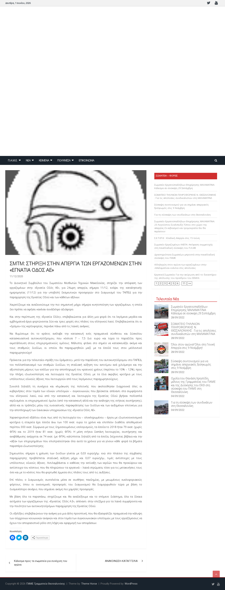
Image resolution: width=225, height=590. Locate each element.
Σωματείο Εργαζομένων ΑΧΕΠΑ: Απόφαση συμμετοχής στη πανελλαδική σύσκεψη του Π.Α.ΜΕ (183, 246)
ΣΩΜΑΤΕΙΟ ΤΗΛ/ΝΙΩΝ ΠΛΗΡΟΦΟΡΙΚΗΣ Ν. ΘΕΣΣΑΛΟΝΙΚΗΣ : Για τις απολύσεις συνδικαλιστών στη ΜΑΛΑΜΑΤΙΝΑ (185, 196)
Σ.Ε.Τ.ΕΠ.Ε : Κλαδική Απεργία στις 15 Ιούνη (177, 238)
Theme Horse (89, 583)
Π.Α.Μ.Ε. (13, 160)
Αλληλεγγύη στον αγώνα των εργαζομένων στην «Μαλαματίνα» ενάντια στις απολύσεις (180, 266)
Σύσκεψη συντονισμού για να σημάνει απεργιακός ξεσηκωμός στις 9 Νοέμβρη (181, 206)
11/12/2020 (16, 276)
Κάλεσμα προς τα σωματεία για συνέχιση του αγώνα (40, 562)
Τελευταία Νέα (167, 299)
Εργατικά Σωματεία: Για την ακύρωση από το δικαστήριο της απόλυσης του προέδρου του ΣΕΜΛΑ (185, 276)
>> (189, 283)
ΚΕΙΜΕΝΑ (44, 160)
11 (184, 283)
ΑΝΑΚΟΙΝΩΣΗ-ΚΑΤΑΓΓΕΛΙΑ (121, 561)
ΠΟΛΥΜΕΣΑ (63, 160)
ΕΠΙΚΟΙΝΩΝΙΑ (86, 160)
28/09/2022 (177, 317)
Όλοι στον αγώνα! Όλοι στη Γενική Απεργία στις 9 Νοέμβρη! (193, 346)
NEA (28, 160)
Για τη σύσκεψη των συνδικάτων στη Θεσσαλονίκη (182, 214)
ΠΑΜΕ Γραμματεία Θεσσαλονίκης (45, 583)
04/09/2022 (177, 396)
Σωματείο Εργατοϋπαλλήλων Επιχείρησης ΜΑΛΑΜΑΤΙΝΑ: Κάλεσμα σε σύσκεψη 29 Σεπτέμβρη (184, 186)
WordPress (131, 583)
